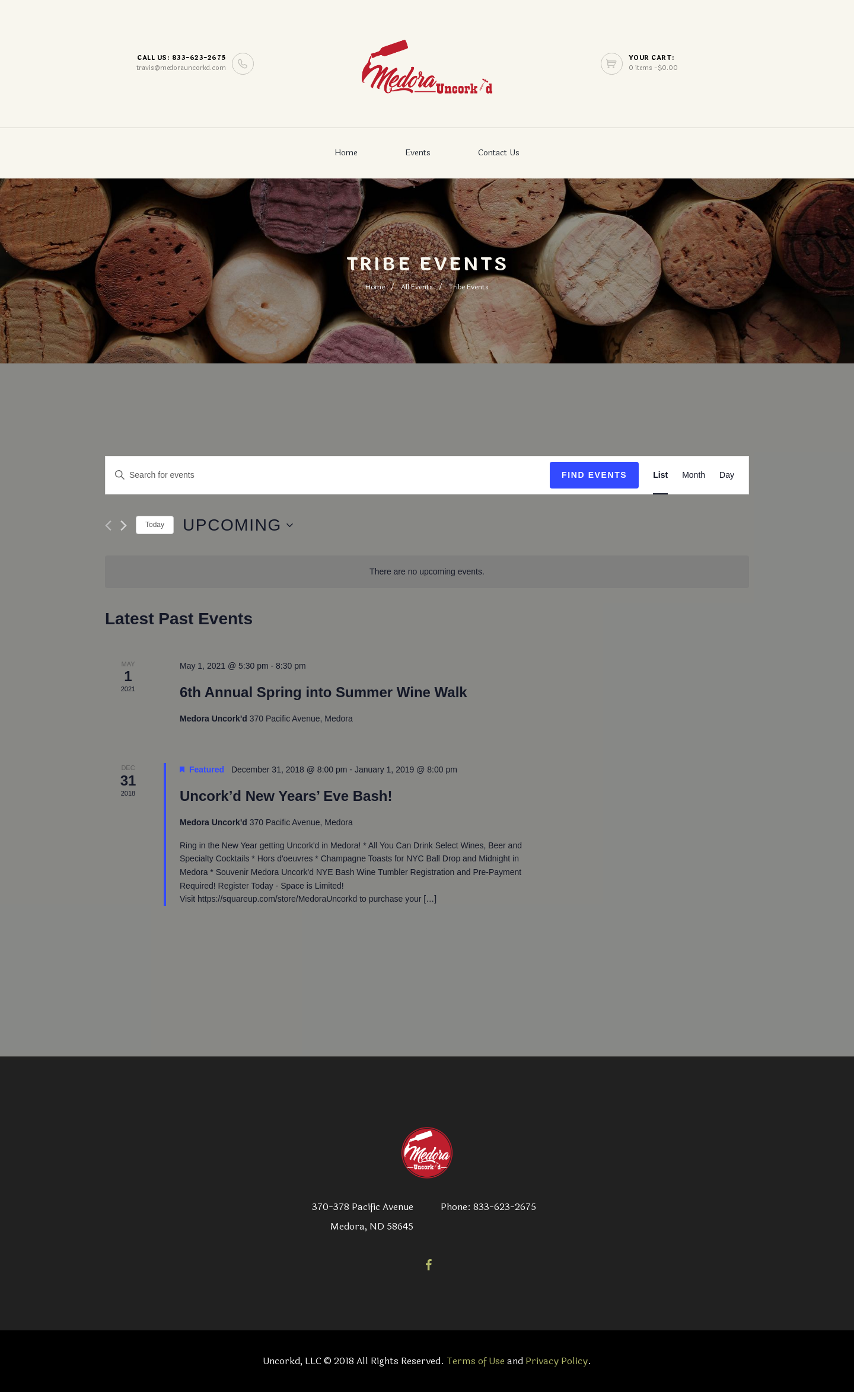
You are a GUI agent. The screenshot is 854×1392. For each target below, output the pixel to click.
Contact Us (499, 152)
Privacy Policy (556, 1360)
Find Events (594, 475)
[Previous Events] (108, 525)
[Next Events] (123, 525)
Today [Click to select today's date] (154, 525)
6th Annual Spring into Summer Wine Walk (323, 692)
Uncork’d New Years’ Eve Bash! (286, 796)
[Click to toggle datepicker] (238, 525)
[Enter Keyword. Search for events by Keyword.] (328, 475)
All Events (417, 287)
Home (346, 152)
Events (418, 152)
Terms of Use (476, 1360)
